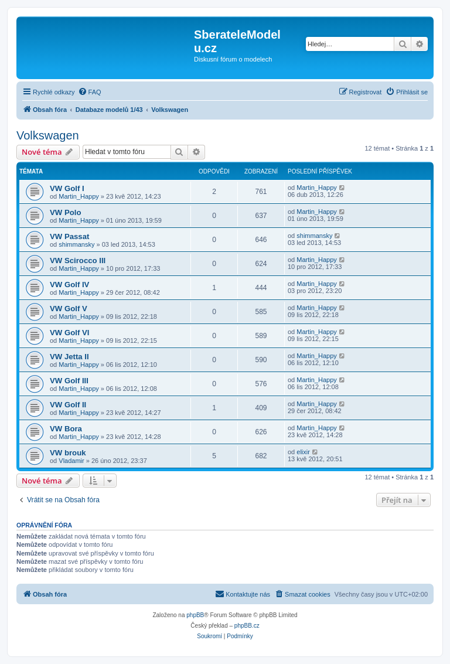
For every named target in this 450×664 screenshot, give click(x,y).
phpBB (195, 615)
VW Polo (65, 212)
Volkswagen (47, 135)
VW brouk (68, 452)
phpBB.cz (247, 625)
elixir (303, 451)
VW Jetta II (69, 356)
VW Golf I (67, 188)
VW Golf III (69, 380)
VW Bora (66, 428)
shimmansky (76, 244)
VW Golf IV (69, 284)
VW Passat (69, 236)
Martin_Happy (78, 196)
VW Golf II (68, 404)
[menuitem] (89, 92)
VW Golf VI (69, 332)
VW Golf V (68, 308)
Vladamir (71, 460)
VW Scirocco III (77, 260)
